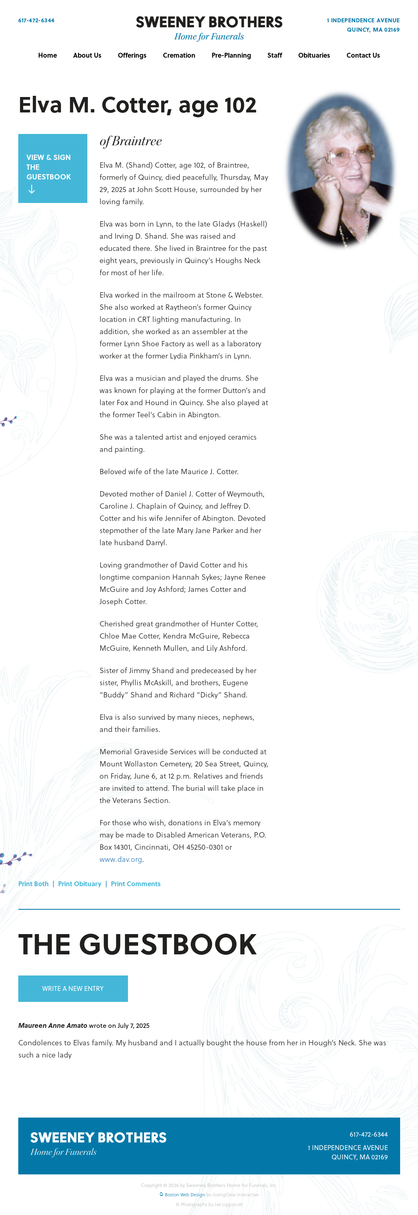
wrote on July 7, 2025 (119, 1025)
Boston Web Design (182, 1194)
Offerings (132, 55)
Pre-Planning (231, 55)
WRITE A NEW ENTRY (73, 988)
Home (47, 55)
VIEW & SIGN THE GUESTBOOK (48, 173)
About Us (87, 55)
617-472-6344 (36, 20)
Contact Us (363, 55)
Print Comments (136, 883)
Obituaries (314, 55)
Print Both (33, 883)
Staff (274, 55)
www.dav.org (121, 858)
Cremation (179, 55)
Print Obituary (80, 883)
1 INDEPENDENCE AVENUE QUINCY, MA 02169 (348, 1152)
